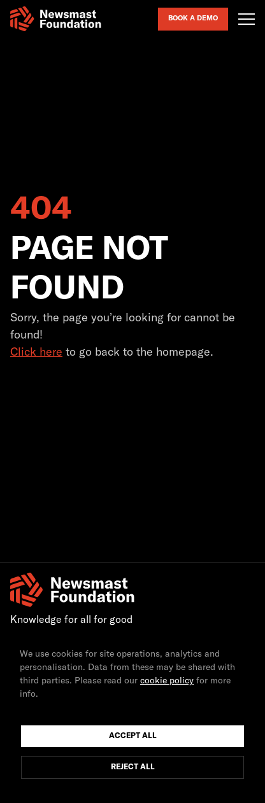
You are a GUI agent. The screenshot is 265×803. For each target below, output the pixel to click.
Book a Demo (193, 18)
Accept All (133, 736)
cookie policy (167, 680)
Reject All (133, 767)
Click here (36, 352)
